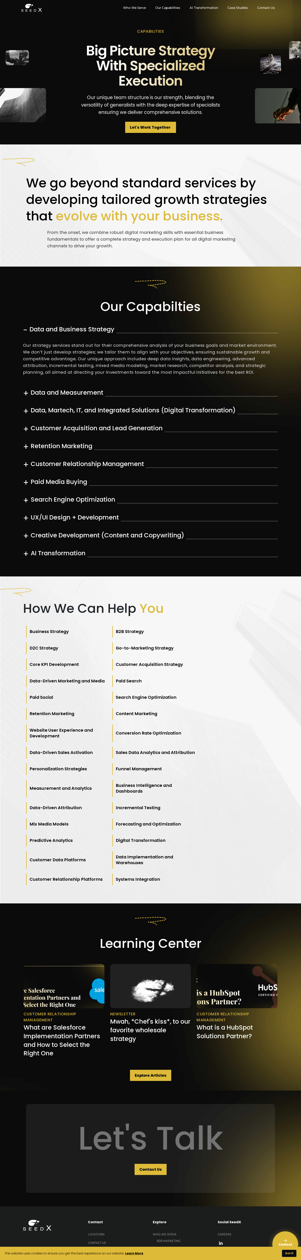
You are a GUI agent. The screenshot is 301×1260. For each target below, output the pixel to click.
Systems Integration (217, 807)
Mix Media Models (132, 771)
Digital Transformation (137, 788)
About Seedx (163, 1197)
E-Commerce (167, 1180)
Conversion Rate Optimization (145, 707)
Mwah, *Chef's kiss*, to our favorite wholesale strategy (150, 961)
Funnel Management (218, 729)
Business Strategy (49, 632)
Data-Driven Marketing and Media (60, 668)
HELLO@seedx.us (101, 1182)
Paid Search (125, 668)
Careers (224, 1165)
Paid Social (207, 668)
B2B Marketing (169, 1172)
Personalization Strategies (141, 729)
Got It (289, 1253)
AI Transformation (203, 8)
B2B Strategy (126, 632)
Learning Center (167, 1231)
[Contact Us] (285, 1244)
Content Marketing (216, 687)
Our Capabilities (167, 8)
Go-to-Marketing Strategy (59, 649)
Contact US (97, 1174)
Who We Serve (165, 1165)
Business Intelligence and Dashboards (140, 752)
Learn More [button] (134, 1253)
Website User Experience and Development (62, 707)
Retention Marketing (135, 687)
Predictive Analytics (52, 788)
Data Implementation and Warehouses (59, 807)
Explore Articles (150, 1006)
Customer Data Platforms (223, 788)
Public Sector (168, 1189)
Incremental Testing (52, 771)
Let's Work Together (150, 128)
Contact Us (266, 8)
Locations (96, 1165)
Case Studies (237, 8)
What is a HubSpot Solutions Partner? (225, 962)
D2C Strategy (209, 632)
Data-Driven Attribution (221, 752)
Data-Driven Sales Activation (227, 707)
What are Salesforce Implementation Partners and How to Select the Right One (62, 971)
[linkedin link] (221, 1174)
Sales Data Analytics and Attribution (57, 729)
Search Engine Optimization (60, 687)
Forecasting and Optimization (228, 771)
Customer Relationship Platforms (149, 807)
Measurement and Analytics (61, 752)
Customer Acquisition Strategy (229, 649)
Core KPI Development (137, 649)
